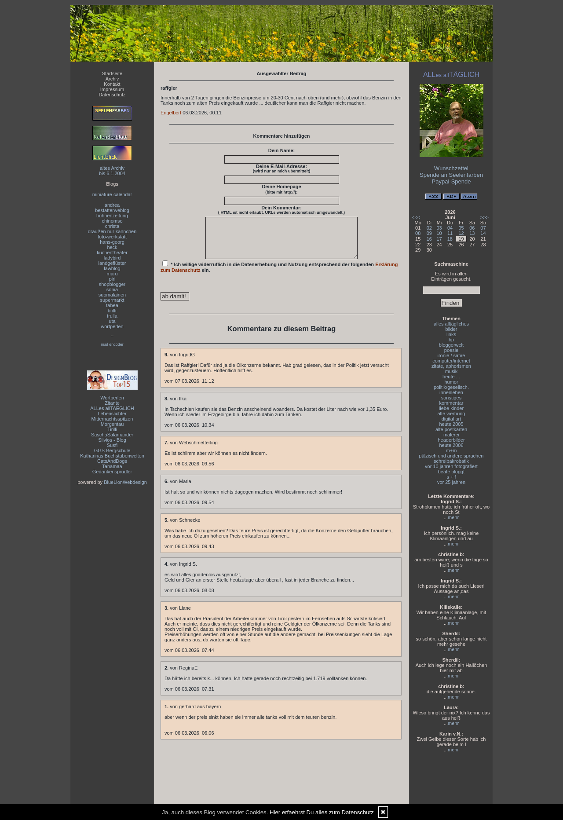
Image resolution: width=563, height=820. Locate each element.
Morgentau (112, 424)
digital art (451, 418)
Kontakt (112, 84)
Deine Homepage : (281, 189)
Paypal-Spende (451, 181)
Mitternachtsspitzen (112, 418)
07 (483, 228)
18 (450, 239)
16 (429, 239)
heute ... (451, 376)
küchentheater (112, 252)
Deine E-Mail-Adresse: (282, 168)
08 (417, 233)
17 (439, 239)
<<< (416, 217)
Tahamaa (112, 466)
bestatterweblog (112, 210)
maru (111, 273)
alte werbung (451, 413)
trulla (112, 315)
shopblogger (112, 284)
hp (451, 339)
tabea (112, 305)
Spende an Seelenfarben (451, 175)
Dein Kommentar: (281, 210)
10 (439, 233)
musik (451, 371)
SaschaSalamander (112, 434)
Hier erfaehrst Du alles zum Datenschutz (322, 812)
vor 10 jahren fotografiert (451, 466)
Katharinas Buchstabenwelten (112, 455)
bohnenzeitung (112, 215)
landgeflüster (112, 263)
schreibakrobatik (451, 461)
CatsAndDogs (112, 461)
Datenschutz (112, 94)
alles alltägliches (451, 323)
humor (451, 381)
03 (439, 228)
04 (450, 228)
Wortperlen (112, 397)
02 (429, 228)
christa (112, 226)
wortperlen (112, 326)
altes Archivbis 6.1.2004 (112, 170)
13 (472, 233)
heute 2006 (451, 445)
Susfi (112, 445)
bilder (451, 329)
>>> (484, 217)
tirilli (112, 310)
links (451, 334)
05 (461, 228)
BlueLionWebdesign (125, 482)
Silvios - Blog (112, 440)
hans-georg (112, 242)
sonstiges (451, 397)
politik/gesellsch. (451, 387)
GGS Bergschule (112, 450)
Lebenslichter (112, 413)
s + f (451, 477)
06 (472, 228)
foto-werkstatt (112, 236)
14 (483, 233)
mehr (453, 517)
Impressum (112, 89)
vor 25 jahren (451, 482)
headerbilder (451, 440)
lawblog (112, 268)
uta (112, 321)
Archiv (112, 78)
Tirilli (112, 429)
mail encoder (112, 344)
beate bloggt (451, 471)
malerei (451, 434)
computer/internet (451, 360)
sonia (112, 289)
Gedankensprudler (112, 471)
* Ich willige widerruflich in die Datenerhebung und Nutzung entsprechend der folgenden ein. (279, 274)
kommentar (451, 403)
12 (461, 233)
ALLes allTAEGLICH (112, 408)
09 (429, 233)
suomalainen (112, 294)
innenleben (451, 392)
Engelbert (171, 112)
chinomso (112, 220)
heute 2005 (451, 424)
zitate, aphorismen (451, 366)
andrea (112, 205)
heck (112, 247)
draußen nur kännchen (112, 231)
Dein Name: (281, 150)
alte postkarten (451, 429)
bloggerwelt (451, 345)
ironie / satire (451, 355)
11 (450, 233)
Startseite (112, 73)
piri (112, 279)
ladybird (112, 257)
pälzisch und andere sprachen (451, 455)
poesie (451, 350)
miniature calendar (112, 194)
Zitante (112, 403)
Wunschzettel (451, 168)
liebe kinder (451, 408)
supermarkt (112, 300)
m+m (451, 450)
